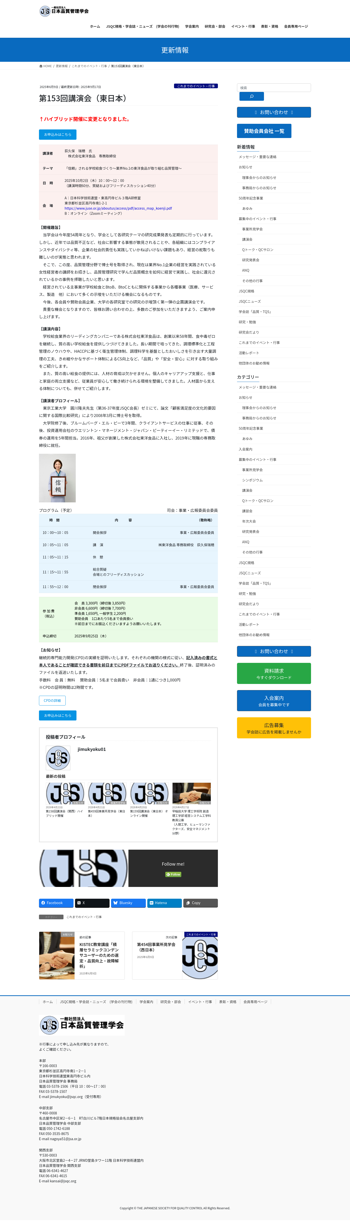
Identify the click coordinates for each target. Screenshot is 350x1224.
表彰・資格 (228, 1005)
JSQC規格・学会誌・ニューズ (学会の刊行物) (96, 1005)
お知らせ (78, 806)
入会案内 (245, 449)
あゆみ (247, 208)
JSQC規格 (246, 291)
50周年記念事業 (251, 198)
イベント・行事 (200, 1005)
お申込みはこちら (60, 135)
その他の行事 (252, 280)
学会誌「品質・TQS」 (256, 311)
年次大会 (249, 521)
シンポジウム (252, 480)
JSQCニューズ (250, 301)
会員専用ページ (256, 1005)
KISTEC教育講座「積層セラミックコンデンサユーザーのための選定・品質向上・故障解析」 (99, 959)
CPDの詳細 (54, 703)
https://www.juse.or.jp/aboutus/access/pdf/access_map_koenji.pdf (118, 209)
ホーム (48, 1005)
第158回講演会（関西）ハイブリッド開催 (64, 817)
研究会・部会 (171, 1005)
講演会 (247, 239)
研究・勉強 (247, 321)
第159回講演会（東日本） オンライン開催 (149, 817)
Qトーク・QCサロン (257, 249)
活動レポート (249, 352)
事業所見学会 (118, 806)
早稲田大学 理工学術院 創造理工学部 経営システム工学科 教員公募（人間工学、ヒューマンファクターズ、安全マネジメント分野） (191, 826)
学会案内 (146, 1005)
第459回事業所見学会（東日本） (106, 817)
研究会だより (249, 332)
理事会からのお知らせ (259, 177)
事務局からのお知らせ (259, 187)
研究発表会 (250, 259)
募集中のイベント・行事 (257, 218)
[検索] (251, 96)
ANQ (245, 270)
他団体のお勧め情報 (254, 363)
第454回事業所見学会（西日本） (156, 951)
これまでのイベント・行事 (196, 86)
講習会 (247, 510)
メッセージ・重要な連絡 (257, 156)
